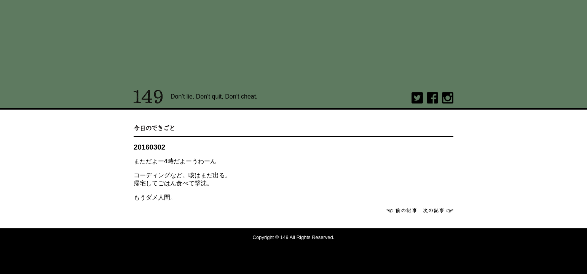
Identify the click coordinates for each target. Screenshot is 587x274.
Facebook (432, 98)
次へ (438, 210)
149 (148, 97)
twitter (417, 98)
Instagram (447, 98)
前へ (401, 210)
